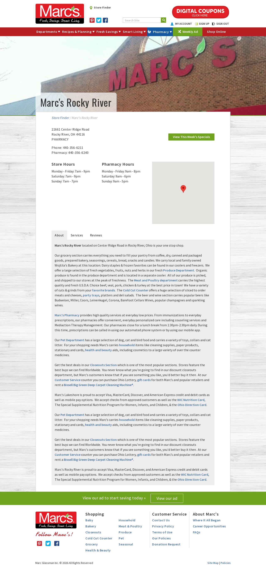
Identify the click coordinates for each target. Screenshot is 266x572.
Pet (121, 538)
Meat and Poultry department (156, 280)
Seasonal (126, 544)
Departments (46, 31)
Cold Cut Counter (135, 290)
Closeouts (93, 532)
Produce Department (178, 270)
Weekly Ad (190, 31)
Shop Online (216, 31)
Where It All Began (207, 520)
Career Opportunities (209, 526)
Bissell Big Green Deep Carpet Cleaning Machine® (98, 385)
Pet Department (72, 340)
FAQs (196, 532)
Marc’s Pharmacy (67, 315)
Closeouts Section (103, 365)
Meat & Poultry (130, 526)
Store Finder (100, 7)
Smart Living (133, 31)
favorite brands (103, 290)
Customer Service (67, 380)
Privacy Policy (163, 526)
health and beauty (98, 350)
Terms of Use (162, 532)
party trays (91, 295)
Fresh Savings (107, 31)
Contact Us (161, 520)
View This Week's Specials (191, 137)
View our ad (166, 498)
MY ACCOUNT (181, 24)
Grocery (91, 544)
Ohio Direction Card (191, 405)
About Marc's (206, 514)
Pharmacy (161, 32)
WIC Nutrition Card (190, 400)
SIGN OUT (220, 24)
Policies (225, 563)
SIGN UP (202, 24)
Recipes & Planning (76, 31)
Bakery (90, 526)
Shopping (94, 514)
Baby (89, 520)
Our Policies (161, 538)
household (127, 345)
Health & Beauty (98, 550)
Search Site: (132, 20)
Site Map (213, 563)
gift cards (144, 380)
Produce (125, 532)
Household (127, 520)
